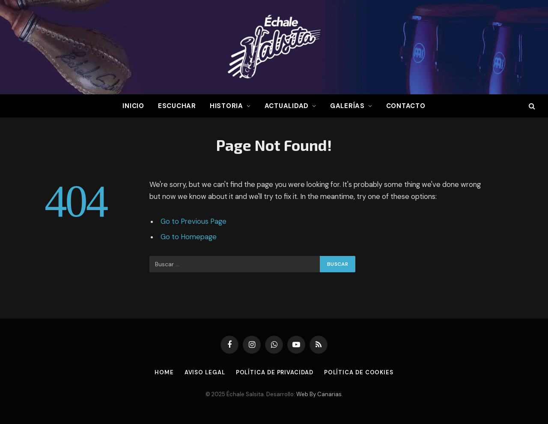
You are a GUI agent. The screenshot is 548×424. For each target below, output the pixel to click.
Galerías (347, 106)
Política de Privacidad (274, 372)
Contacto (406, 106)
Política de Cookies (358, 372)
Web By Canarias (319, 394)
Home (164, 372)
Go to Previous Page (193, 221)
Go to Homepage (189, 236)
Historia (226, 106)
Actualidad (287, 106)
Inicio (133, 106)
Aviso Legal (205, 372)
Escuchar (177, 106)
